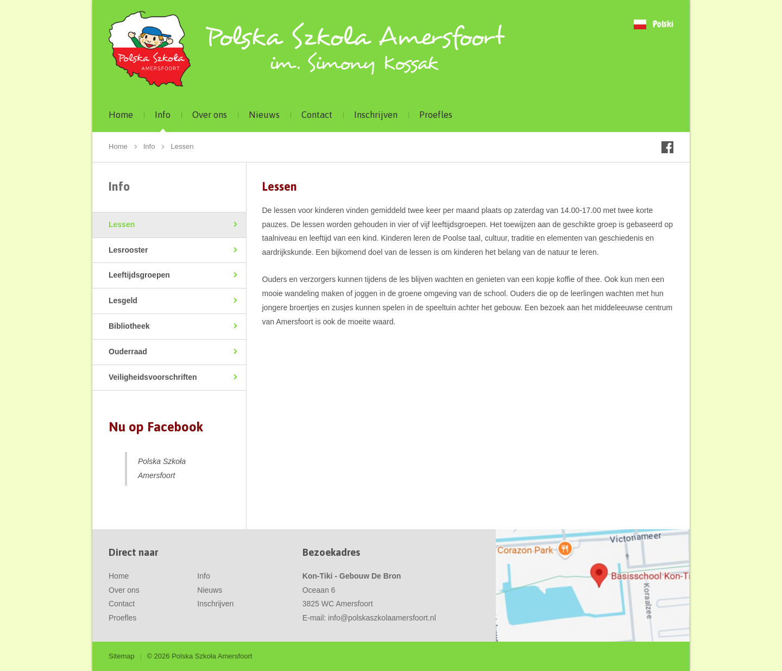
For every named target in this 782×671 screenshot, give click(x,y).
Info (163, 114)
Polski (663, 24)
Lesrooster (128, 250)
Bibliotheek (129, 326)
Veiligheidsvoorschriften (153, 377)
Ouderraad (128, 351)
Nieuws (264, 114)
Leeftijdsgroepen (139, 275)
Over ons (209, 114)
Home (121, 114)
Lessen (122, 224)
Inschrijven (376, 114)
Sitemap (122, 656)
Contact (316, 114)
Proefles (435, 114)
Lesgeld (123, 300)
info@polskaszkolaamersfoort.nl (382, 617)
